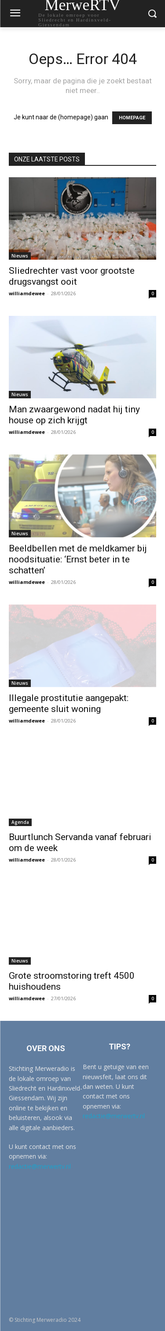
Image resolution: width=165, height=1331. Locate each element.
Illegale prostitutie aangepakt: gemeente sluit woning (68, 703)
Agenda (20, 822)
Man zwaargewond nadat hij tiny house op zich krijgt (74, 415)
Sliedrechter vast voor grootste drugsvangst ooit (72, 276)
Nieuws (19, 256)
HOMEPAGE (132, 118)
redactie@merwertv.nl (40, 1166)
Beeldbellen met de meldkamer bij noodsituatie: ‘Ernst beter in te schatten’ (78, 559)
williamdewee (27, 293)
